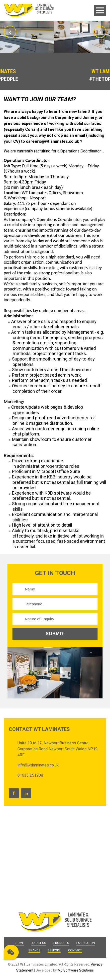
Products (61, 943)
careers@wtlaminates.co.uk (52, 141)
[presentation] (10, 32)
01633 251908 (30, 775)
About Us (38, 943)
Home (19, 943)
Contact (75, 950)
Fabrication (85, 943)
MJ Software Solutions (76, 970)
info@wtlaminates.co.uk (38, 765)
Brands (34, 950)
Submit (55, 633)
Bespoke (54, 950)
